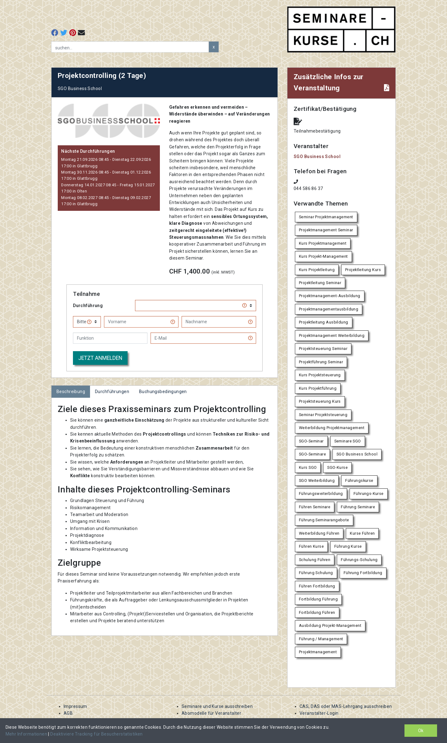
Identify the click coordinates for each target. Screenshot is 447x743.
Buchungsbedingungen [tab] (163, 391)
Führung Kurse (348, 546)
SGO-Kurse (337, 467)
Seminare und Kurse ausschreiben (217, 706)
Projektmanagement (318, 652)
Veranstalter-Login (319, 713)
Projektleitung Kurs (363, 269)
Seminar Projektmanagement (326, 217)
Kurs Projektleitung (317, 269)
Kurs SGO (308, 467)
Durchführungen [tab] (112, 391)
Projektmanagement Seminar (326, 230)
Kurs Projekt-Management (323, 256)
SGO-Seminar (311, 441)
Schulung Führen (314, 559)
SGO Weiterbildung (317, 480)
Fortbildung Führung (318, 599)
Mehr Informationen (27, 734)
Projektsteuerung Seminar (323, 348)
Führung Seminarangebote (324, 520)
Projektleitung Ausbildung (323, 322)
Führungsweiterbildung (321, 493)
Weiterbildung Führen (319, 533)
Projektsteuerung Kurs (320, 401)
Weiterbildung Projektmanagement (331, 427)
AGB (68, 713)
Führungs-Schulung (359, 559)
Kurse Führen (362, 533)
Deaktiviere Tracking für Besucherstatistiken (96, 734)
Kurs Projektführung (317, 388)
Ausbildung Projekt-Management (330, 625)
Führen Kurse (311, 546)
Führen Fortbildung (317, 586)
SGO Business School (317, 156)
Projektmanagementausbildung (328, 309)
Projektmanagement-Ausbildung (329, 295)
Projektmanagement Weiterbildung (331, 335)
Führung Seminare (358, 507)
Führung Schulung (316, 572)
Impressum (75, 706)
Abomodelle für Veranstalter (211, 713)
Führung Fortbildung (363, 572)
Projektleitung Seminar (320, 282)
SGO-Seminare (312, 454)
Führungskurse (359, 480)
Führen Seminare (314, 507)
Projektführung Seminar (321, 362)
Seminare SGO (347, 441)
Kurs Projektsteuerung (320, 375)
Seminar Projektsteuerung (323, 414)
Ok (420, 730)
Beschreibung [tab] (70, 391)
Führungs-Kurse (369, 493)
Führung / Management (321, 639)
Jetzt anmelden (100, 358)
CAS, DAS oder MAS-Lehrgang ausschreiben (346, 706)
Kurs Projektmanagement (322, 243)
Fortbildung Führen (317, 612)
